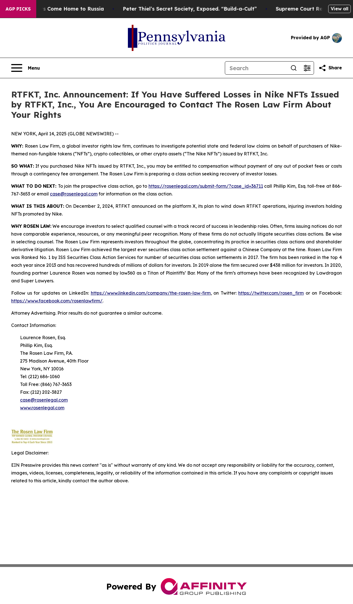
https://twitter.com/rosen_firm (271, 293)
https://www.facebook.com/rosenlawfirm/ (57, 301)
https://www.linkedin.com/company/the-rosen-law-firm (151, 293)
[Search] (256, 68)
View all (339, 8)
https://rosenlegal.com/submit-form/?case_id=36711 (205, 186)
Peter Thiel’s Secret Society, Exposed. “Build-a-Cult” (194, 9)
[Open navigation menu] (25, 68)
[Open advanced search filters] (307, 68)
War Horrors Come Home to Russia (63, 9)
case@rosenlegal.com (74, 194)
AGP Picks (18, 9)
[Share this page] (330, 68)
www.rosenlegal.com (42, 407)
